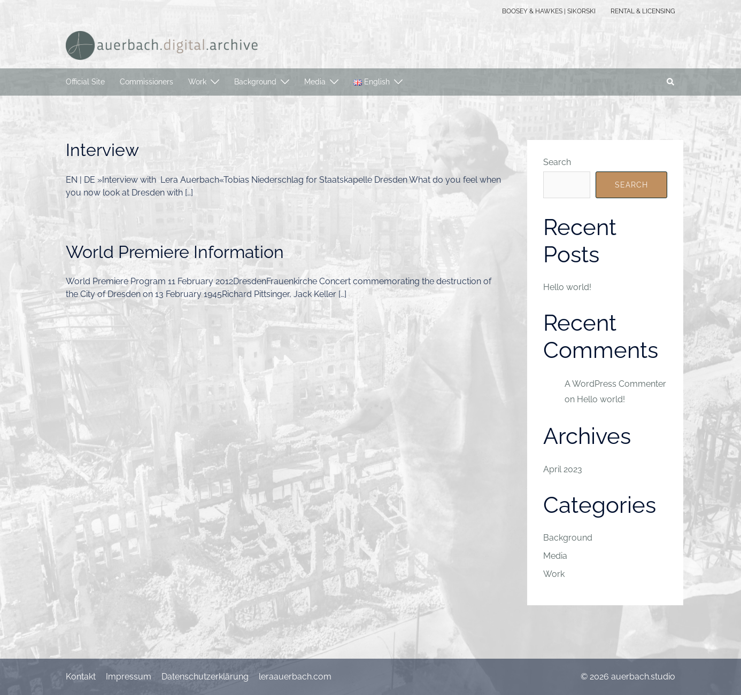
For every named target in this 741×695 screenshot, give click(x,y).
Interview (102, 150)
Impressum (128, 676)
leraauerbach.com (295, 676)
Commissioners (146, 81)
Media (315, 81)
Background (255, 81)
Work (197, 81)
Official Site (85, 81)
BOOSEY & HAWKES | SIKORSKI (549, 11)
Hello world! (567, 287)
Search (557, 162)
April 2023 (562, 469)
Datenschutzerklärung (205, 676)
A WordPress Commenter (615, 384)
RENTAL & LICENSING (643, 11)
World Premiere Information (175, 252)
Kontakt (81, 676)
